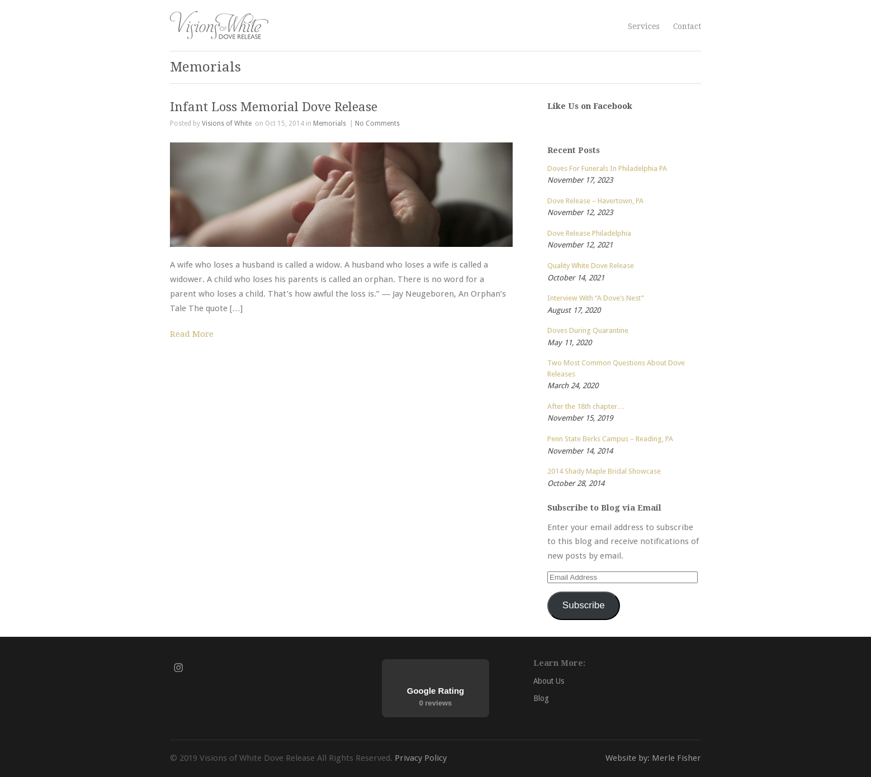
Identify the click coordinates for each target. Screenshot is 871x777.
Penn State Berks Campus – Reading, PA (610, 439)
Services (644, 26)
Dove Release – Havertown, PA (595, 201)
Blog (541, 698)
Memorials (329, 123)
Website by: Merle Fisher (653, 758)
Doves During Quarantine (587, 330)
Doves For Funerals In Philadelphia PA (607, 168)
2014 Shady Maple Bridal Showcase (604, 471)
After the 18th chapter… (585, 406)
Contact (687, 26)
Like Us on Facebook (589, 106)
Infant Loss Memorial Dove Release (273, 106)
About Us (548, 680)
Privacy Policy (421, 758)
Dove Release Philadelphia (589, 233)
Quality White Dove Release (590, 265)
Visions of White (227, 123)
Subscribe (583, 605)
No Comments (377, 123)
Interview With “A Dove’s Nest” (595, 298)
